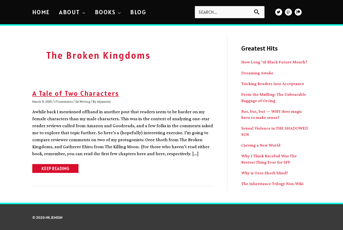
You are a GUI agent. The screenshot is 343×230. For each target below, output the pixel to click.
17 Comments (63, 102)
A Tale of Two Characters (78, 93)
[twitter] (279, 12)
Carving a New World (262, 144)
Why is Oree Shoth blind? (266, 171)
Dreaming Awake (258, 72)
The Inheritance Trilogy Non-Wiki (274, 182)
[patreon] (299, 12)
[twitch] (289, 12)
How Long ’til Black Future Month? (275, 61)
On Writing (83, 102)
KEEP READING (55, 169)
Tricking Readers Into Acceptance (274, 83)
